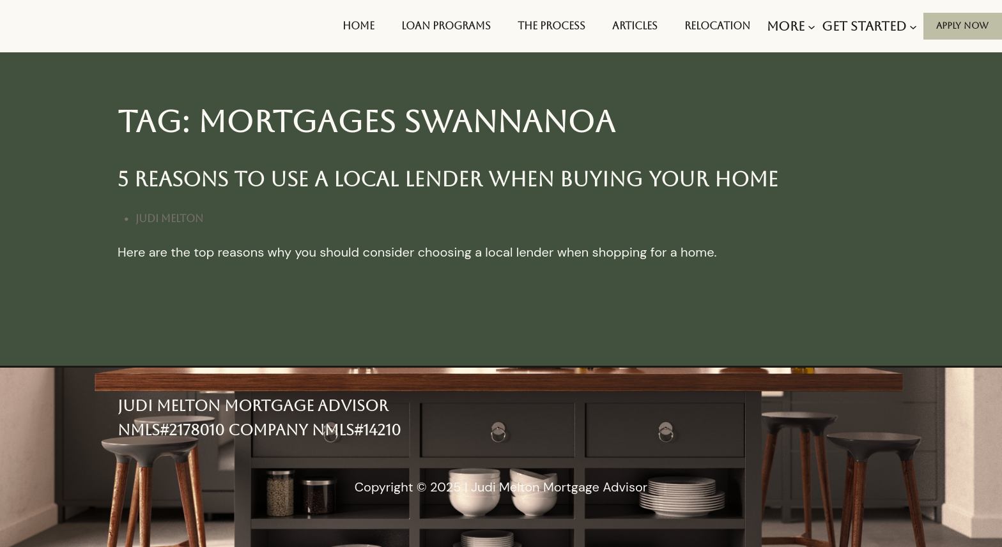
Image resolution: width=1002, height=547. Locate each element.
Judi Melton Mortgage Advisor (253, 406)
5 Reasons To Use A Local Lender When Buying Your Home (448, 179)
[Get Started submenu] (869, 26)
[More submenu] (791, 26)
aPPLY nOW (962, 25)
